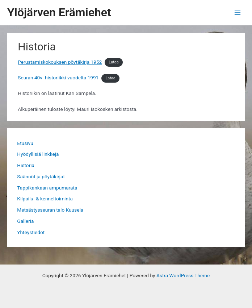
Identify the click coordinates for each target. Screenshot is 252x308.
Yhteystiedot (31, 232)
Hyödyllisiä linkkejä (38, 154)
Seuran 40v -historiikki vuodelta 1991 (58, 77)
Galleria (25, 221)
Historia (25, 165)
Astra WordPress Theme (183, 275)
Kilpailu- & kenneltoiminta (45, 198)
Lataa (113, 62)
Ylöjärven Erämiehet (59, 12)
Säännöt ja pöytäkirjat (41, 176)
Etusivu (25, 143)
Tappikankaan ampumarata (47, 188)
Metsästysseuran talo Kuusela (50, 210)
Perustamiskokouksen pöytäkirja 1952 (60, 62)
